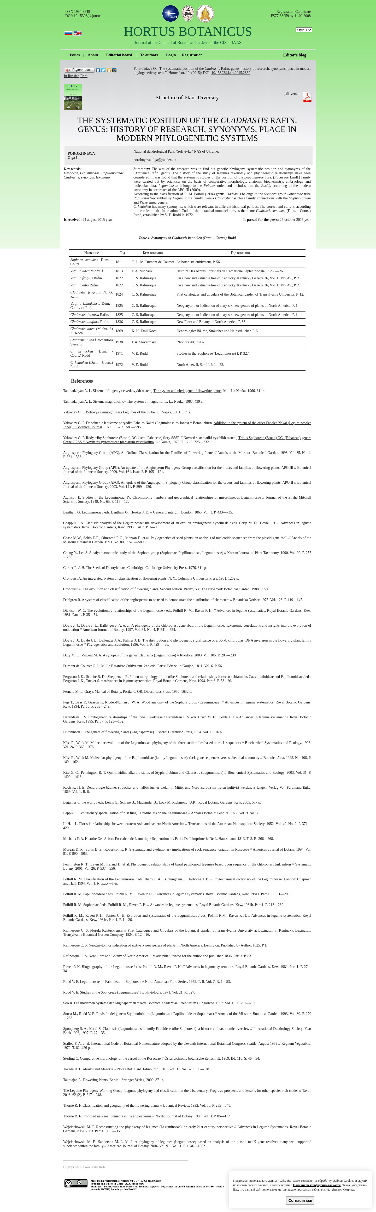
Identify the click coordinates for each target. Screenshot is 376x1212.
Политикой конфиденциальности (316, 1185)
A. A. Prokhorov (134, 1183)
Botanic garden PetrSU (124, 1189)
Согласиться (300, 1200)
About (93, 55)
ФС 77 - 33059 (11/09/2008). (146, 1180)
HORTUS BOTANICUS (188, 31)
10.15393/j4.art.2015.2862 (231, 73)
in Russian (72, 76)
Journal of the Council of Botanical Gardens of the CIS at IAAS (187, 42)
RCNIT (105, 1189)
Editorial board (119, 55)
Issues (75, 55)
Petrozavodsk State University (120, 1186)
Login (171, 55)
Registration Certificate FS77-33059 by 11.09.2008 (291, 14)
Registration (192, 55)
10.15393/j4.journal (88, 16)
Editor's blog (294, 55)
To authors (149, 55)
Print (83, 76)
